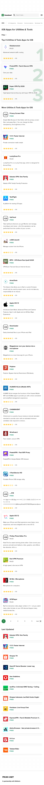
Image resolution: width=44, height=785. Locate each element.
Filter (4, 35)
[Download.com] (7, 15)
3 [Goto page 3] (17, 621)
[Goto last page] (38, 621)
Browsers (20, 23)
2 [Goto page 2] (10, 621)
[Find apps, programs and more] (26, 15)
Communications (28, 23)
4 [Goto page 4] (24, 621)
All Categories (12, 23)
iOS (4, 23)
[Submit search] (14, 15)
